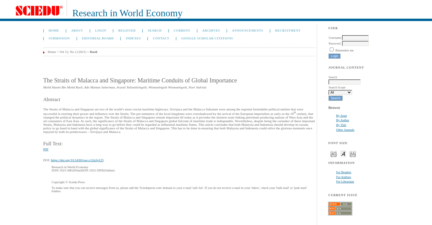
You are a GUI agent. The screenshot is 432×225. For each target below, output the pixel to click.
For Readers (343, 172)
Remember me (344, 50)
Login (100, 30)
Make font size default (343, 153)
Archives (211, 30)
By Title (341, 125)
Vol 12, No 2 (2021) (72, 52)
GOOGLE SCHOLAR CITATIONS (207, 38)
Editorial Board (98, 38)
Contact (161, 38)
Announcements (247, 30)
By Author (342, 120)
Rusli (94, 52)
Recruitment (288, 30)
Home (54, 30)
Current (182, 30)
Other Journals (345, 129)
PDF (45, 149)
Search (154, 30)
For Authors (343, 177)
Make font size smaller (334, 153)
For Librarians (345, 181)
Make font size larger (353, 153)
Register (127, 30)
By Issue (341, 115)
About (77, 30)
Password (334, 43)
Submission (59, 38)
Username (334, 37)
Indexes (133, 38)
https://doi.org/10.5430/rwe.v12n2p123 (77, 160)
